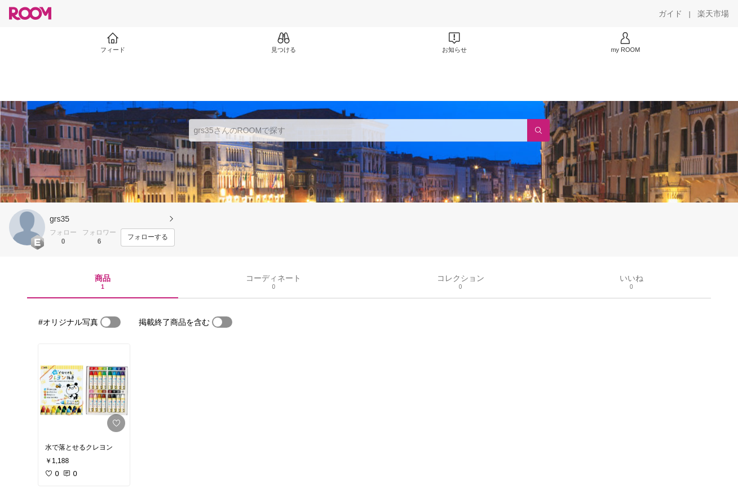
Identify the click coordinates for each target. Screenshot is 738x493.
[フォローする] (148, 237)
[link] (84, 390)
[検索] (538, 130)
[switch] (110, 322)
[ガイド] (670, 13)
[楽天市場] (713, 13)
